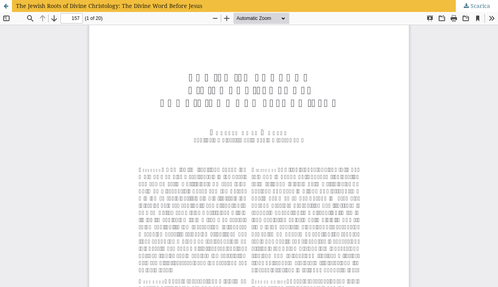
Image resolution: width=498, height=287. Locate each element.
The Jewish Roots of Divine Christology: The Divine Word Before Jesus (109, 6)
